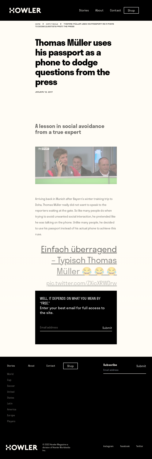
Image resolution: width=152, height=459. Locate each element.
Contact (115, 10)
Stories (84, 10)
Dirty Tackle (54, 24)
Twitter (113, 449)
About (99, 10)
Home (38, 24)
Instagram (110, 443)
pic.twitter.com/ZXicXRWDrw (87, 289)
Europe (11, 412)
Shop (131, 10)
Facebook (129, 443)
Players (12, 418)
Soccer (11, 383)
